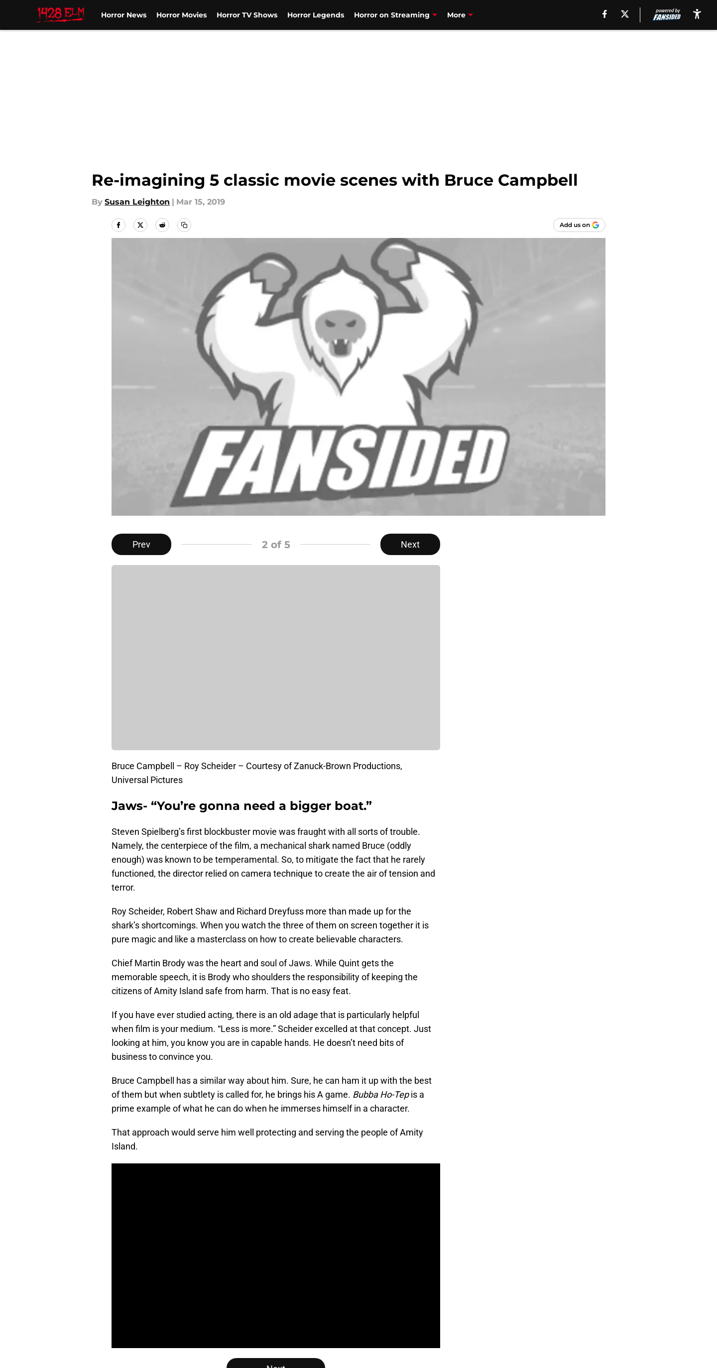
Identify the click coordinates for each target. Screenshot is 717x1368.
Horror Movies (181, 14)
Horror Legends (315, 14)
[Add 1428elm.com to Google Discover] (579, 225)
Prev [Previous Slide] (141, 544)
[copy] (184, 225)
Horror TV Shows (247, 14)
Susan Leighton (137, 202)
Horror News (123, 14)
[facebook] (604, 14)
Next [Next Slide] (410, 544)
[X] (625, 14)
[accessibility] (697, 13)
